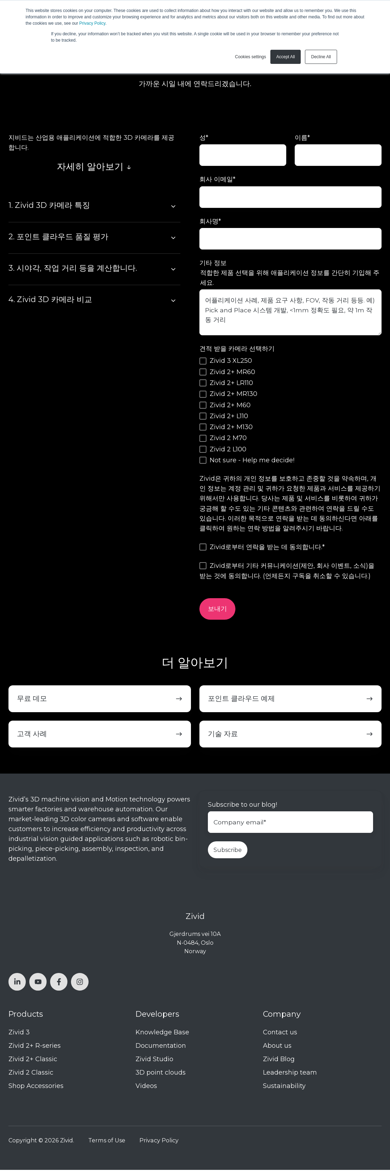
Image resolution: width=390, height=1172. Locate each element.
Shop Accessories (36, 1088)
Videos (146, 1088)
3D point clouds (161, 1075)
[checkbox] (290, 412)
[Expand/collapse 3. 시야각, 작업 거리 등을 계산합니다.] (173, 269)
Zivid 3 (19, 1034)
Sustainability (284, 1088)
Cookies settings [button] (250, 56)
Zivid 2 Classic (30, 1075)
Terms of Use (106, 1142)
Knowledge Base (162, 1034)
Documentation (161, 1048)
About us (277, 1048)
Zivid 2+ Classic (32, 1061)
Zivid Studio (154, 1061)
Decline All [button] (321, 56)
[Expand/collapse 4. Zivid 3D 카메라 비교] (173, 301)
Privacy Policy (92, 23)
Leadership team (290, 1075)
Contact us (280, 1034)
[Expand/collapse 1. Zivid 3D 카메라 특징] (173, 206)
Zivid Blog (279, 1061)
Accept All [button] (285, 56)
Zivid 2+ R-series (34, 1048)
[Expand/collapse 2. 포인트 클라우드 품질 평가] (173, 238)
